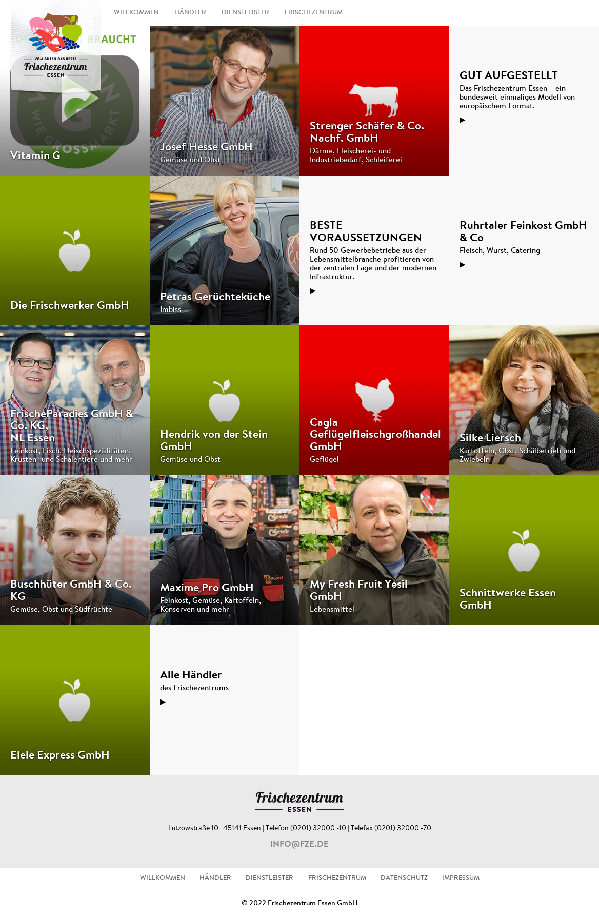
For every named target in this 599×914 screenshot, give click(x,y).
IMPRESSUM (461, 878)
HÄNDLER (190, 13)
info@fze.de (299, 845)
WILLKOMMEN (136, 13)
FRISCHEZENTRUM (314, 13)
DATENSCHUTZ (404, 878)
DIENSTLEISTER (245, 13)
